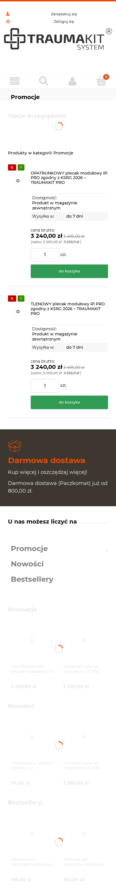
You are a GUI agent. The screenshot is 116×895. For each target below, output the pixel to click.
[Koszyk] (101, 81)
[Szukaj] (43, 81)
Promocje (29, 548)
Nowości (27, 563)
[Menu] (14, 81)
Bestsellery (32, 579)
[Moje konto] (72, 81)
